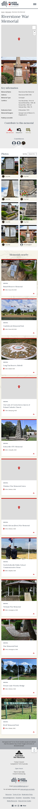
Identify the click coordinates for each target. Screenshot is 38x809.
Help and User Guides (24, 801)
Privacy (33, 798)
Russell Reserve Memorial (13, 287)
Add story (28, 132)
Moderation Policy (27, 794)
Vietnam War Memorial (12, 607)
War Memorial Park (10, 646)
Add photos (19, 132)
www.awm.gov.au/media (27, 789)
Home (2, 12)
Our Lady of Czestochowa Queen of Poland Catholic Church (16, 406)
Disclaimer (19, 798)
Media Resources (12, 801)
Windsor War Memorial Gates (14, 486)
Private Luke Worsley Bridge (14, 686)
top (34, 751)
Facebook (12, 805)
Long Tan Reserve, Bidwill (12, 365)
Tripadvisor (15, 805)
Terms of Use (17, 794)
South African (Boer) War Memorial (16, 525)
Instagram (18, 805)
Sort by (25, 154)
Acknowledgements (9, 798)
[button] (35, 4)
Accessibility (26, 798)
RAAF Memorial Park (11, 725)
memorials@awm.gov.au (21, 786)
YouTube (21, 805)
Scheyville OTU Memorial (12, 447)
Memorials (8, 12)
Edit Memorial (9, 132)
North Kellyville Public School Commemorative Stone (14, 566)
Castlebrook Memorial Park (13, 326)
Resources (8, 794)
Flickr (25, 805)
